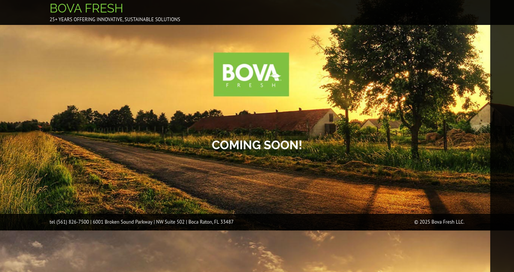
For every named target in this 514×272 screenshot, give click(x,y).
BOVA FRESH (86, 8)
